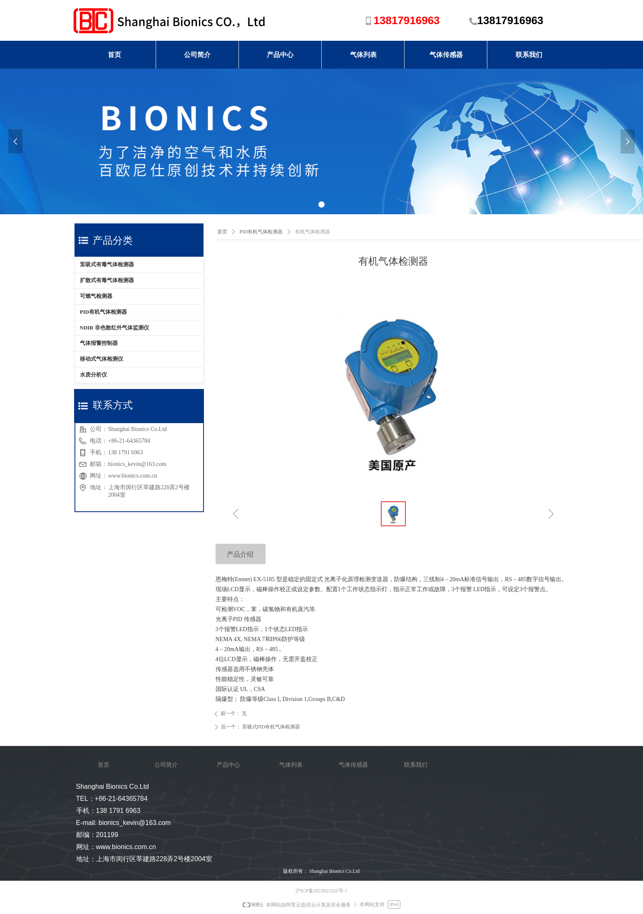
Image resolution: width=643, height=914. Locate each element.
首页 (222, 232)
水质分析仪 (93, 375)
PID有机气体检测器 (103, 312)
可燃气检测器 (96, 296)
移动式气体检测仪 (101, 359)
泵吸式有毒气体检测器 (107, 264)
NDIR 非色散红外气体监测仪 (114, 327)
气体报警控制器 (99, 343)
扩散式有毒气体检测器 (107, 280)
